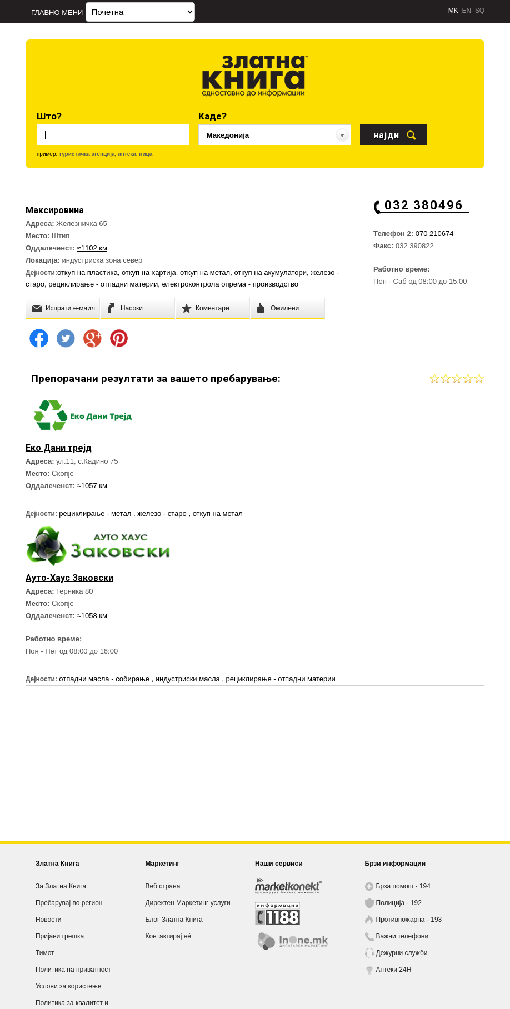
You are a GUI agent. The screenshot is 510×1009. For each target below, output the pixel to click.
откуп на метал (205, 272)
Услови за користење (68, 986)
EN (466, 10)
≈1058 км (92, 615)
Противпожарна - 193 (409, 919)
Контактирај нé (168, 936)
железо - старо (162, 513)
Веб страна (162, 886)
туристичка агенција (87, 154)
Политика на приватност (73, 969)
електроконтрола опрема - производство (230, 284)
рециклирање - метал (96, 513)
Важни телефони (402, 936)
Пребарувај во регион (69, 903)
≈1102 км (92, 248)
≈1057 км (92, 485)
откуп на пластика (87, 272)
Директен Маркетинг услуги (187, 903)
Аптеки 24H (394, 969)
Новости (48, 919)
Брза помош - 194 (403, 886)
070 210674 (435, 233)
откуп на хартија (149, 272)
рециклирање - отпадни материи (103, 284)
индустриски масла (189, 679)
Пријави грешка (60, 936)
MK (453, 10)
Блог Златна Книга (173, 919)
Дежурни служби (402, 953)
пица (145, 154)
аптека (127, 154)
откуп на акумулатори (270, 272)
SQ (479, 10)
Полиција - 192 (399, 903)
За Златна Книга (61, 886)
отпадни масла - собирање (105, 679)
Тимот (45, 953)
